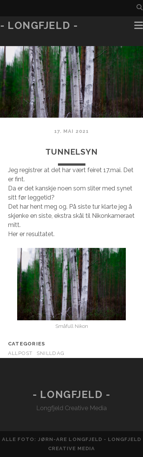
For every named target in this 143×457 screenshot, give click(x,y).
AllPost (20, 353)
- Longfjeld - (39, 25)
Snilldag (50, 353)
